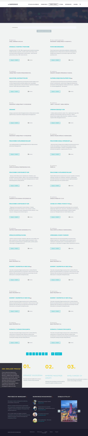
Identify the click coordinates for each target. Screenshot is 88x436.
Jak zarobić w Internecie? (43, 413)
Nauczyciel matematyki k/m (18, 78)
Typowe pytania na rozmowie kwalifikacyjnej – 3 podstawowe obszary (46, 407)
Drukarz (12, 109)
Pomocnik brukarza (57, 46)
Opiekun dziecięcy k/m (57, 109)
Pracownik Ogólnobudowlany (61, 172)
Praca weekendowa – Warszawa (44, 419)
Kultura (51, 431)
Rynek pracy (44, 4)
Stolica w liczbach (33, 4)
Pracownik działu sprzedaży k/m (61, 141)
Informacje (68, 4)
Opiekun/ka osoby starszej (59, 235)
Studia (61, 4)
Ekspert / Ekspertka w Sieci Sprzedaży (22, 266)
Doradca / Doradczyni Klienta (19, 329)
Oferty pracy (53, 4)
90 (52, 354)
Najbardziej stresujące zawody (44, 401)
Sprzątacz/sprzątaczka (17, 235)
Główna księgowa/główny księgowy (62, 78)
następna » (58, 354)
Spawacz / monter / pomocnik (19, 46)
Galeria (76, 4)
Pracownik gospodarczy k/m (19, 172)
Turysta (56, 431)
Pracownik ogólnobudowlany (20, 141)
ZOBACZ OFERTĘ (14, 60)
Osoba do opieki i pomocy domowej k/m (63, 203)
